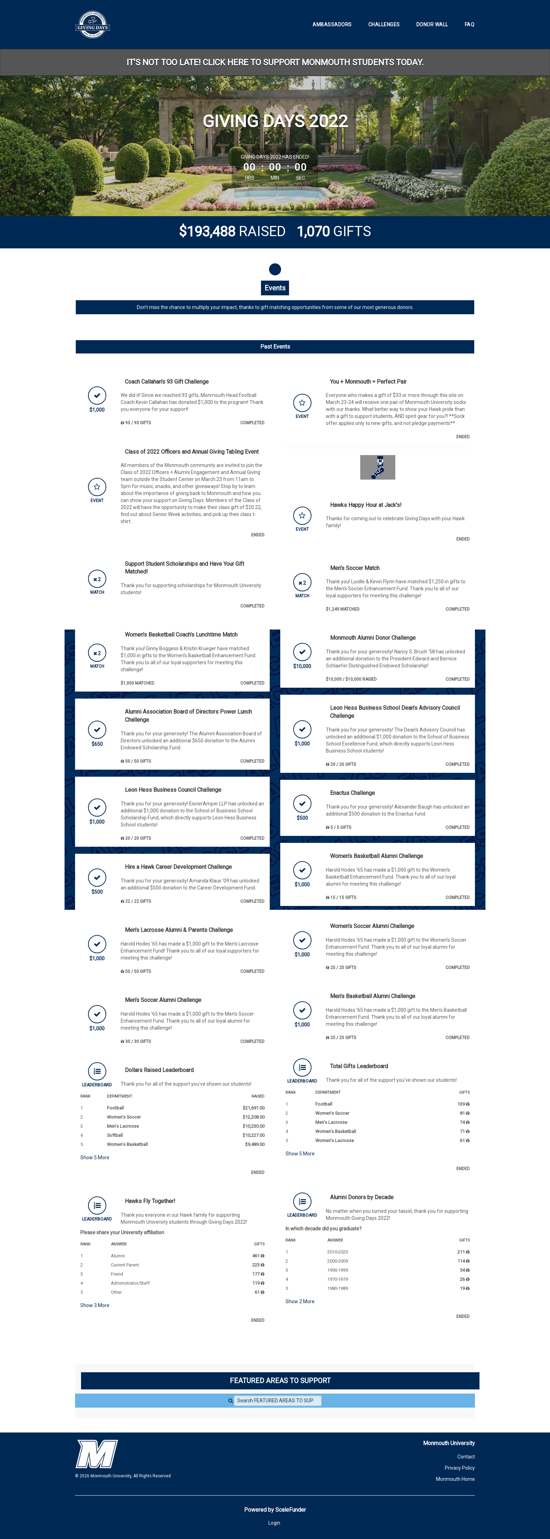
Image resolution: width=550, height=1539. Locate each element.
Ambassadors (332, 24)
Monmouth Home (455, 1479)
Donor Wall (432, 24)
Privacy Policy (460, 1468)
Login (274, 1523)
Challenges (384, 24)
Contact (466, 1456)
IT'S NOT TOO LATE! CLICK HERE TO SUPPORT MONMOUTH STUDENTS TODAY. (275, 62)
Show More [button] (94, 1157)
